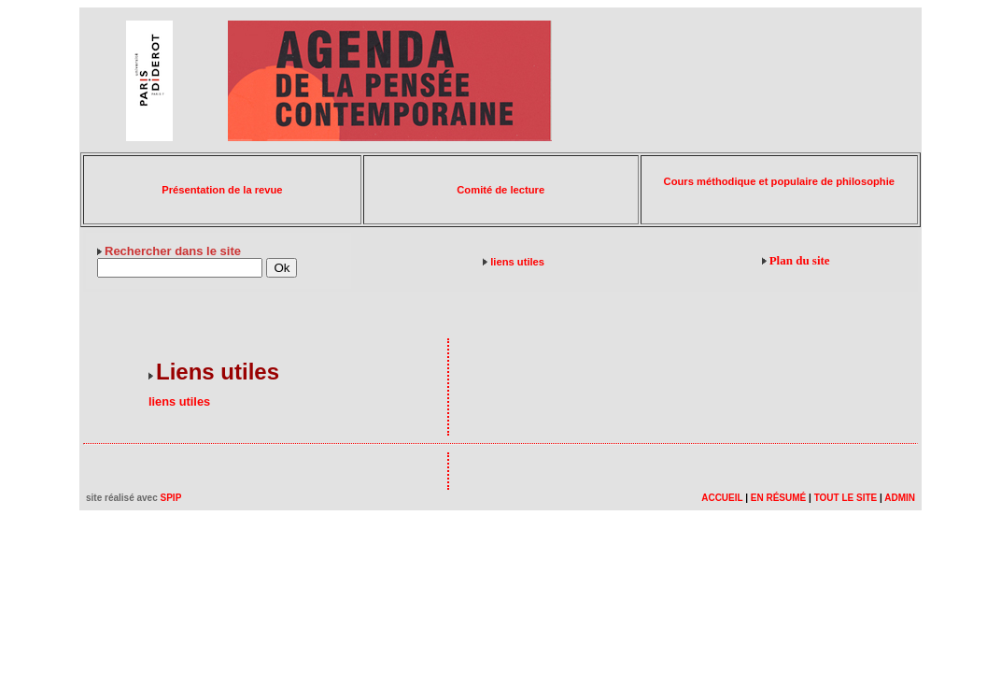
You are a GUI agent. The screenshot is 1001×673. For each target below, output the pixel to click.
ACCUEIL (721, 498)
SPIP (171, 498)
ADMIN (899, 498)
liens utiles (517, 261)
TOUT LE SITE (846, 498)
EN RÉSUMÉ (778, 498)
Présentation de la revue (222, 189)
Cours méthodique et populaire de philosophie (779, 181)
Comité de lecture (500, 189)
